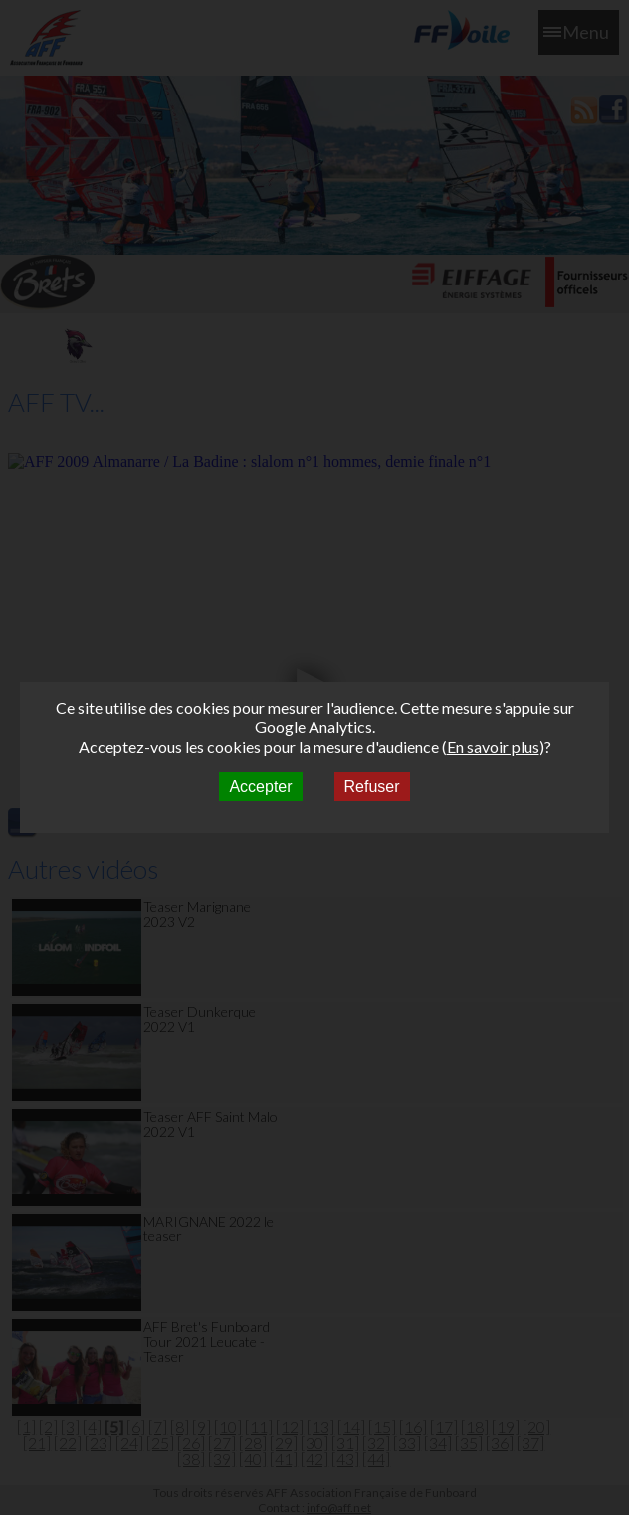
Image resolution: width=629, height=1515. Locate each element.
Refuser (372, 786)
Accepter (260, 786)
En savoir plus (493, 746)
